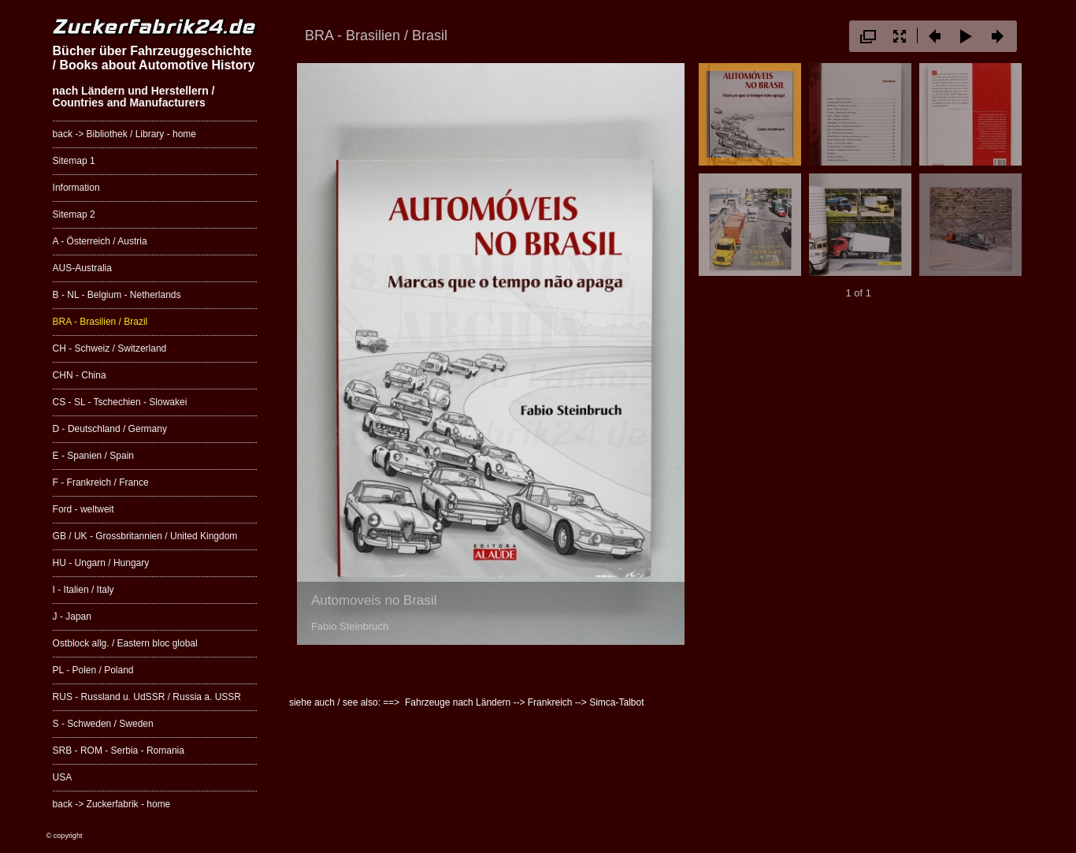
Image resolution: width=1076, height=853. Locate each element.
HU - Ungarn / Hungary (101, 562)
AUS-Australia (82, 268)
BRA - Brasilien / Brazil (100, 321)
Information (76, 187)
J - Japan (72, 616)
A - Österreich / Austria (100, 241)
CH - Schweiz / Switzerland (110, 348)
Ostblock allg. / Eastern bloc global (125, 643)
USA (62, 777)
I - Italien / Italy (83, 589)
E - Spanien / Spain (93, 455)
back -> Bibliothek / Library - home (124, 134)
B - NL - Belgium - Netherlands (117, 294)
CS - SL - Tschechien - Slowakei (120, 402)
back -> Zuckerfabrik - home (112, 804)
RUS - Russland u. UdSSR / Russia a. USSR (147, 696)
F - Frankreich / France (101, 482)
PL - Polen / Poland (93, 670)
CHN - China (79, 375)
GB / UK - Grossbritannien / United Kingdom (145, 536)
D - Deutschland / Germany (110, 428)
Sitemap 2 (74, 214)
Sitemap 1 (74, 160)
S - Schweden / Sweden (103, 723)
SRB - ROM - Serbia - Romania (118, 750)
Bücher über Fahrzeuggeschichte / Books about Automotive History (154, 58)
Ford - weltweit (83, 509)
